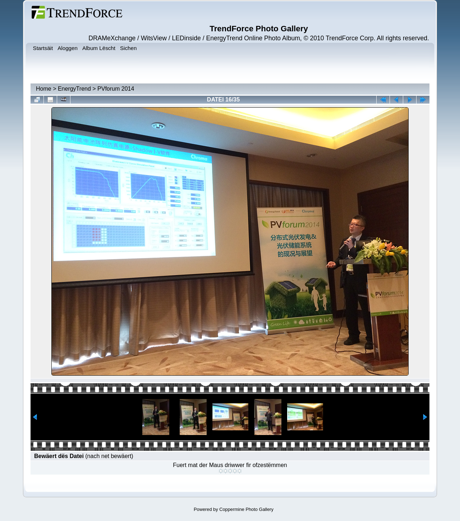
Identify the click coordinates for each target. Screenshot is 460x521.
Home (43, 89)
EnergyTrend (74, 89)
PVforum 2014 (115, 89)
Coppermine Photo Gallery (246, 509)
